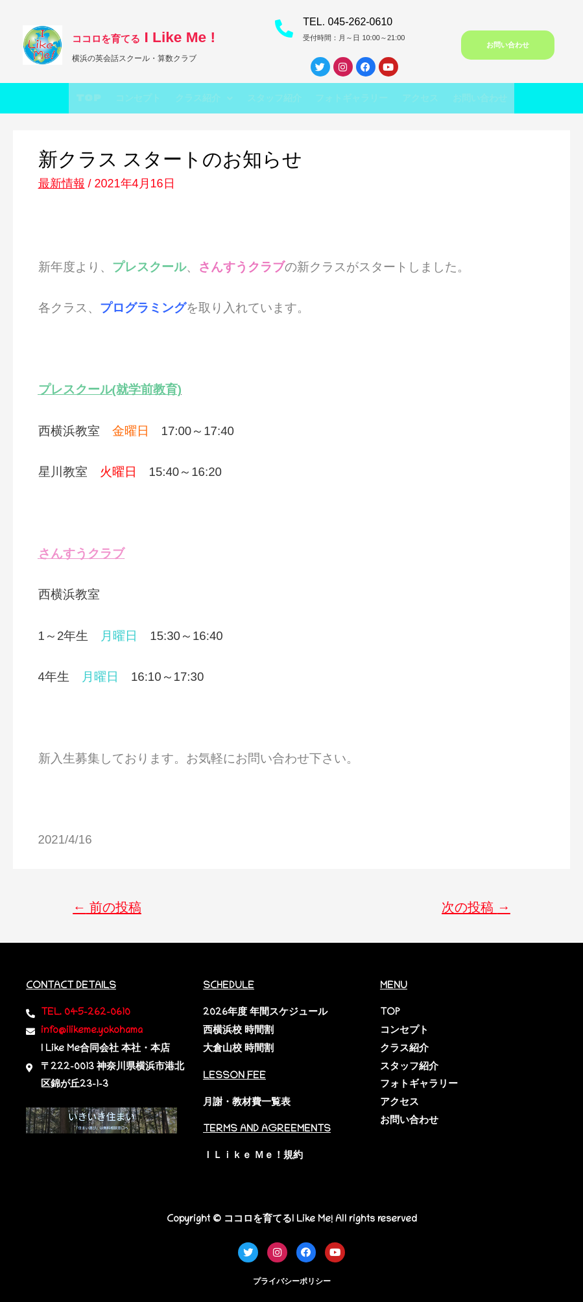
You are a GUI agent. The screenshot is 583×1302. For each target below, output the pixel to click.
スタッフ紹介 (272, 98)
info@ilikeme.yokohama (92, 1031)
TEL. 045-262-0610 (347, 21)
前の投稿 (107, 908)
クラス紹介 (192, 98)
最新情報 (61, 183)
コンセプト (118, 98)
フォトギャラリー (359, 98)
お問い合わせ (505, 98)
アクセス (437, 98)
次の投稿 (476, 908)
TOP (62, 98)
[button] (192, 98)
